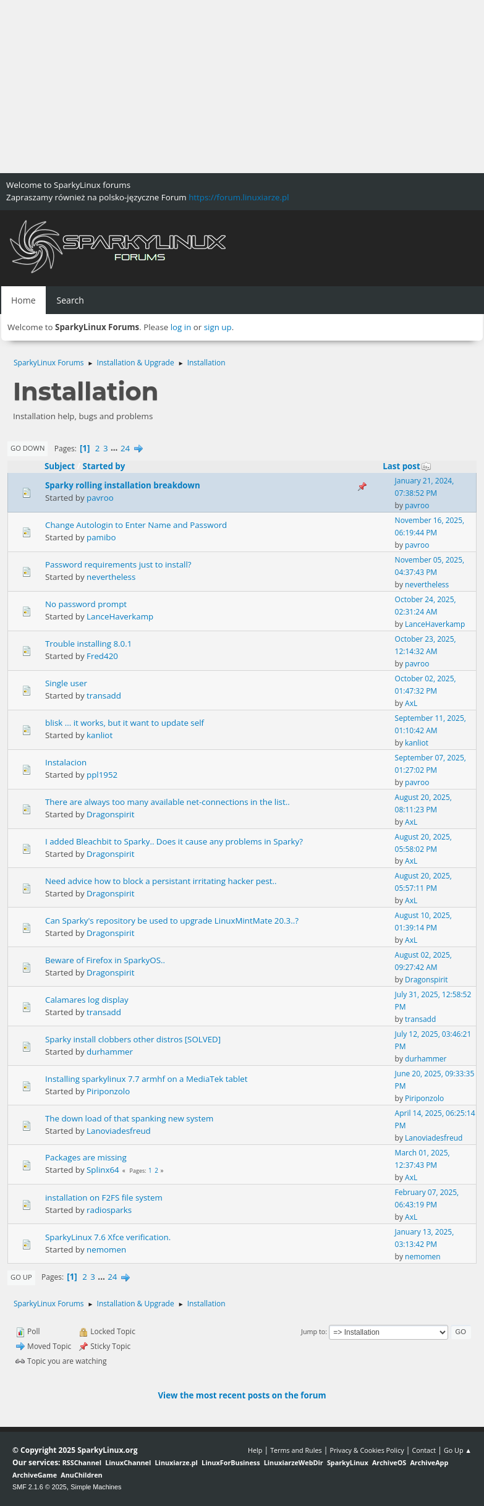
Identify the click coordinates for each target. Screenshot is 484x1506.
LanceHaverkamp (120, 616)
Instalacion (66, 762)
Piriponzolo (108, 1091)
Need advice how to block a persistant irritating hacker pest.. (161, 881)
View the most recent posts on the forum (242, 1395)
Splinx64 (103, 1169)
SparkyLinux (347, 1462)
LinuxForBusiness (231, 1462)
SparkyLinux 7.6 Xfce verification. (108, 1237)
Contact (424, 1450)
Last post (407, 466)
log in (181, 327)
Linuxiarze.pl (176, 1462)
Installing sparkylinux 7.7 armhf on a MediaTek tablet (146, 1078)
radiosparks (109, 1209)
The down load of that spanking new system (129, 1118)
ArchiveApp (429, 1462)
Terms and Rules (296, 1450)
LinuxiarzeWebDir (293, 1462)
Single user (66, 683)
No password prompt (86, 604)
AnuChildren (81, 1474)
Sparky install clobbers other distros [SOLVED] (133, 1039)
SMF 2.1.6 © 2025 (39, 1487)
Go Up (21, 1277)
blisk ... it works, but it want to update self (124, 722)
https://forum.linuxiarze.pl (239, 197)
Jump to (313, 1331)
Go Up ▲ (458, 1450)
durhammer (110, 1051)
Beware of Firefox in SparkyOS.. (105, 960)
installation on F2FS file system (104, 1197)
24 (125, 448)
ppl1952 (102, 774)
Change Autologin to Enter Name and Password (136, 524)
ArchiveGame (34, 1474)
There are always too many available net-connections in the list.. (167, 801)
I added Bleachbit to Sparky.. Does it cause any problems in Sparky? (174, 841)
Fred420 (102, 656)
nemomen (106, 1249)
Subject (60, 466)
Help (255, 1450)
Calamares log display (87, 999)
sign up (218, 327)
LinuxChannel (128, 1462)
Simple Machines (95, 1487)
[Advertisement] (242, 86)
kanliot (100, 735)
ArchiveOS (389, 1462)
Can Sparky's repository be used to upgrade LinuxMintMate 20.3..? (172, 920)
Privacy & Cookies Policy (366, 1450)
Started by (104, 466)
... (115, 448)
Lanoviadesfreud (119, 1130)
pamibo (101, 537)
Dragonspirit (110, 814)
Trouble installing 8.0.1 (88, 643)
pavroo (100, 497)
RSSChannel (81, 1462)
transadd (104, 695)
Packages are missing (86, 1157)
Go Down (28, 448)
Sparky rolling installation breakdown (122, 485)
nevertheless (111, 576)
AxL (411, 703)
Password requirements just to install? (118, 564)
